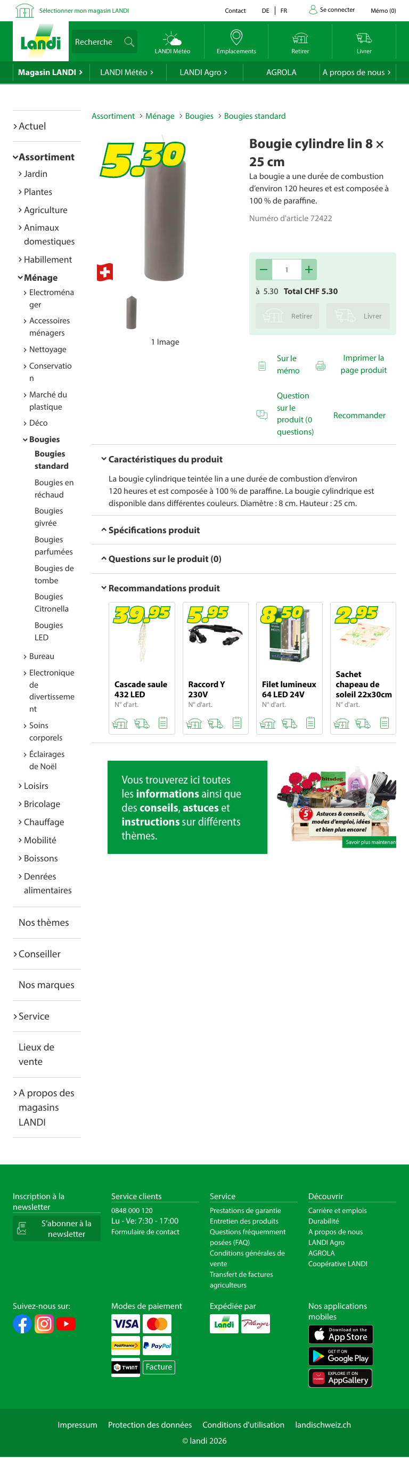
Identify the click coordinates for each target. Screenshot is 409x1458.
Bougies (44, 439)
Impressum (77, 1425)
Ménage (41, 277)
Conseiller (40, 953)
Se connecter (337, 10)
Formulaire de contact (145, 1231)
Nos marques (47, 984)
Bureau (41, 656)
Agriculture (46, 209)
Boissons (41, 858)
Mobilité (40, 840)
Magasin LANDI (47, 72)
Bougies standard (255, 116)
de (265, 11)
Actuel (32, 125)
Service (34, 1015)
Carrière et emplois (337, 1210)
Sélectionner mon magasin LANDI (84, 11)
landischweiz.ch (323, 1425)
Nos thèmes (44, 922)
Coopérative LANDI (337, 1263)
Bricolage (42, 803)
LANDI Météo (124, 72)
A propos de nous (353, 72)
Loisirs (36, 785)
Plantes (38, 191)
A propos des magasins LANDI (47, 1107)
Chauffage (44, 822)
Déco (38, 423)
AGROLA (281, 72)
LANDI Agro (200, 72)
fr (284, 11)
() (383, 11)
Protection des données (150, 1425)
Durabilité (323, 1221)
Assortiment (47, 156)
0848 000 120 (132, 1210)
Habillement (48, 259)
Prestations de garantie (245, 1210)
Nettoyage (48, 349)
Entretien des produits (244, 1221)
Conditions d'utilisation (243, 1425)
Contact (235, 11)
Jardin (35, 173)
